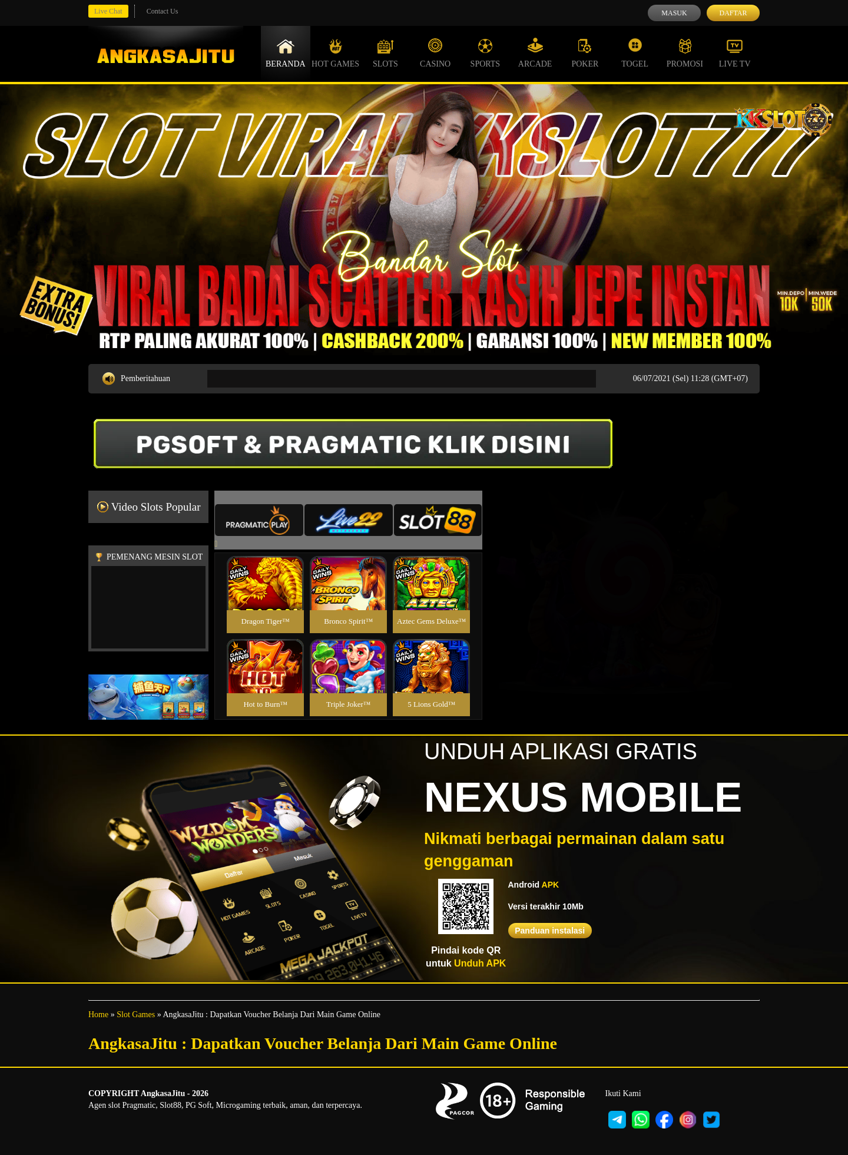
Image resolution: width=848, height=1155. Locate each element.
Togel (634, 53)
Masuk (674, 13)
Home (98, 1014)
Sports (486, 53)
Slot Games (136, 1014)
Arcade (535, 53)
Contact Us (162, 11)
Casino (435, 53)
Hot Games (335, 53)
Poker (584, 53)
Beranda (286, 53)
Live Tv (735, 53)
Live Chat (108, 11)
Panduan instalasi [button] (550, 930)
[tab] (259, 520)
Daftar (733, 13)
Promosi (685, 53)
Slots (385, 53)
